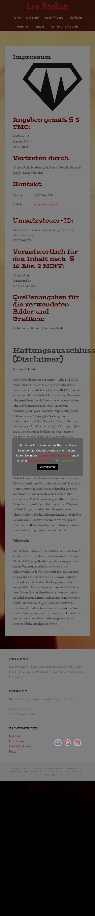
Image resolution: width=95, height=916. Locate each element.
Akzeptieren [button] (47, 466)
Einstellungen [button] (65, 460)
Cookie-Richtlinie (39, 460)
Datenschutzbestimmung (54, 455)
